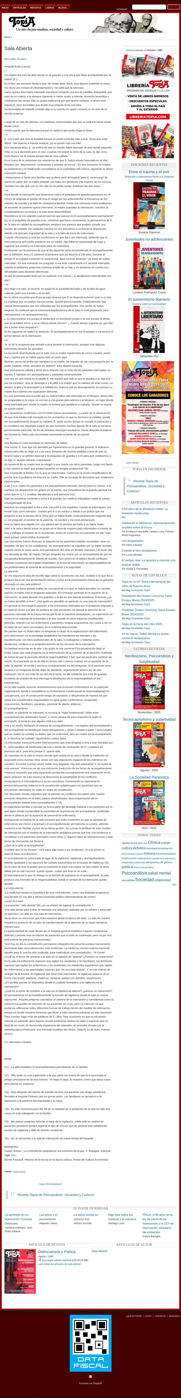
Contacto (160, 1316)
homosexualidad (166, 853)
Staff (148, 1316)
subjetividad (162, 880)
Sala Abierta (99, 1251)
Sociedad (144, 879)
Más (174, 884)
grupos (139, 854)
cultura (127, 848)
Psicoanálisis (135, 873)
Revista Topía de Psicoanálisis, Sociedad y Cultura (56, 1195)
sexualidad (128, 880)
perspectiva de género (159, 862)
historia (149, 853)
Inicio (5, 7)
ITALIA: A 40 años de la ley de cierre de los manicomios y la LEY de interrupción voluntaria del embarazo (158, 1223)
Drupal (97, 1383)
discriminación (129, 854)
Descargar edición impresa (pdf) (59, 1260)
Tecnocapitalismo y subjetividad (149, 719)
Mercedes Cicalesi (15, 58)
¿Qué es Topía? (134, 1316)
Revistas (35, 7)
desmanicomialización (159, 848)
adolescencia (129, 842)
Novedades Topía (140, 590)
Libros (50, 7)
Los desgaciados (133, 540)
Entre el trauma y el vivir (149, 172)
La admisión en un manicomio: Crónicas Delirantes (18, 1219)
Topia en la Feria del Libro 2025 (142, 624)
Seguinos (174, 1316)
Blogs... (63, 7)
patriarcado (139, 862)
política (127, 867)
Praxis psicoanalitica (144, 867)
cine (145, 843)
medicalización (144, 858)
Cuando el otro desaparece (139, 550)
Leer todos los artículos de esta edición (59, 1264)
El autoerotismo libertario (149, 299)
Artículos (19, 7)
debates (139, 848)
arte (140, 842)
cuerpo (165, 843)
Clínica (154, 842)
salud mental (19, 1171)
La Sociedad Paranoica (149, 777)
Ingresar (122, 9)
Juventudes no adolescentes (149, 239)
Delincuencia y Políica (57, 1252)
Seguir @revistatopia (50, 1184)
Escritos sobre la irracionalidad (149, 304)
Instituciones (129, 858)
